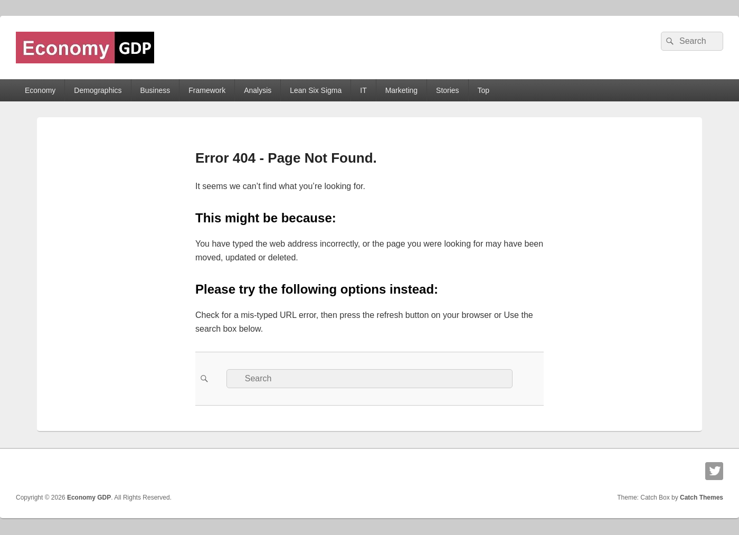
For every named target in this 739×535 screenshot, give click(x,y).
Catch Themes (701, 497)
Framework (206, 90)
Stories (447, 90)
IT (363, 90)
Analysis (257, 90)
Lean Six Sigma (316, 90)
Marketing (401, 90)
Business (155, 90)
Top (484, 90)
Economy (40, 90)
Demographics (97, 90)
